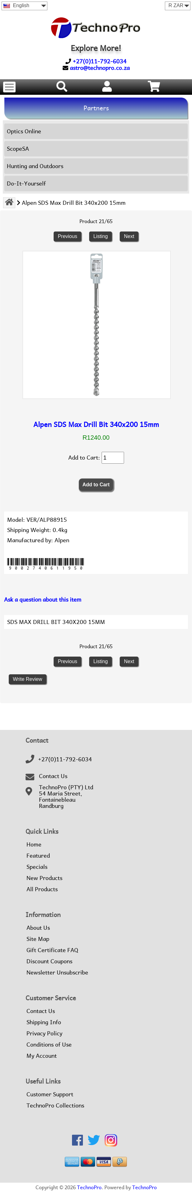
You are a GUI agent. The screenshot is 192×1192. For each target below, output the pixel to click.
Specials (36, 867)
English (16, 5)
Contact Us (53, 776)
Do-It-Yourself (26, 183)
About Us (38, 928)
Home (33, 845)
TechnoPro (89, 1187)
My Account (41, 1056)
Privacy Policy (44, 1033)
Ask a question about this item (42, 599)
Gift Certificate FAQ (52, 950)
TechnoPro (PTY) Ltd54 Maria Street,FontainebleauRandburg (66, 796)
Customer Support (49, 1094)
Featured (38, 856)
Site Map (37, 939)
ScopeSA (18, 149)
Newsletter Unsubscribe (57, 973)
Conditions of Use (49, 1045)
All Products (42, 889)
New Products (44, 878)
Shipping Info (43, 1022)
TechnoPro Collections (55, 1106)
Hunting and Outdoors (35, 166)
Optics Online (24, 131)
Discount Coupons (49, 961)
